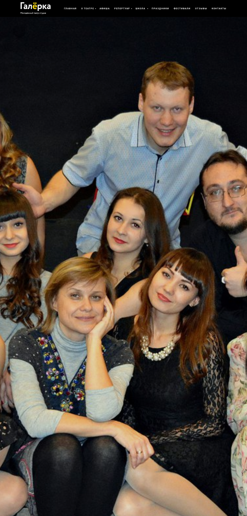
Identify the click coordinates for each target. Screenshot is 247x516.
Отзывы (201, 8)
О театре (87, 8)
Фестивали (182, 8)
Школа (141, 8)
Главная (70, 8)
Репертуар (122, 8)
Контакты (219, 8)
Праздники (160, 8)
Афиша (104, 8)
